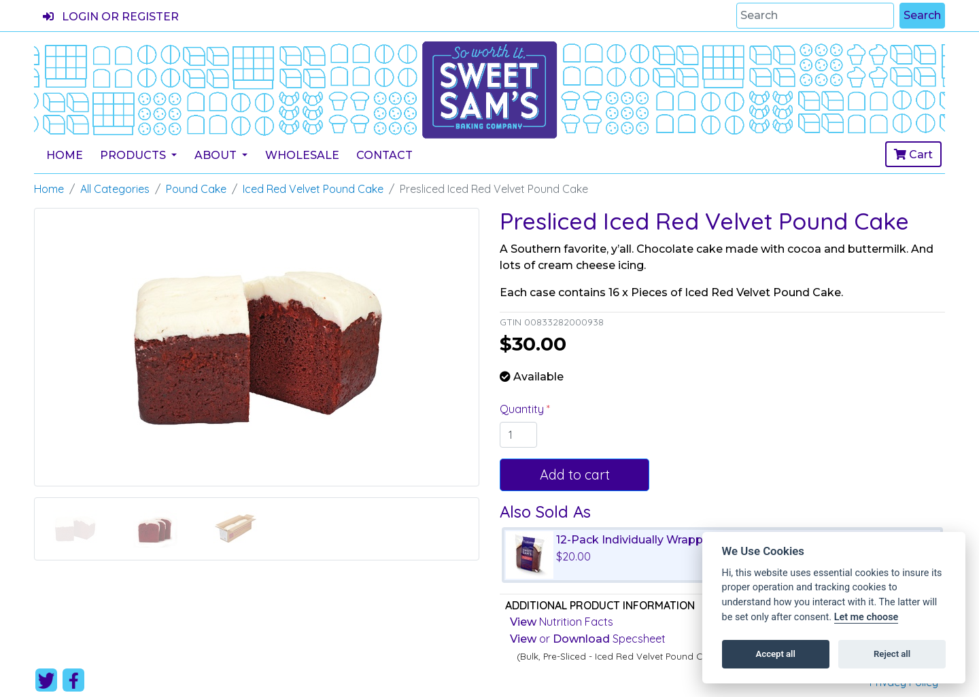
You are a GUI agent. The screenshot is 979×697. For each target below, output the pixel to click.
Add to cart (575, 474)
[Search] (815, 16)
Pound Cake (196, 189)
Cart (913, 154)
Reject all (892, 654)
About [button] (216, 155)
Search (922, 15)
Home (64, 155)
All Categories (115, 189)
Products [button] (134, 155)
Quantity (523, 409)
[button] (67, 384)
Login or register (111, 16)
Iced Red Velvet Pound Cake (313, 189)
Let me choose (866, 617)
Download (581, 638)
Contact (384, 155)
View (523, 621)
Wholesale (302, 155)
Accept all (775, 654)
